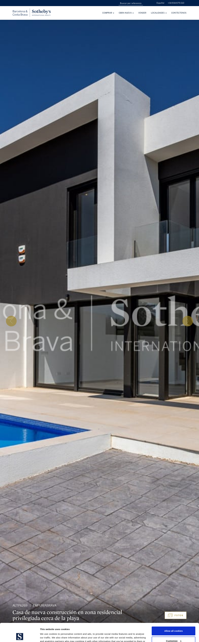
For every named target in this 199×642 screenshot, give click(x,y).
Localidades (159, 13)
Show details (47, 636)
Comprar (108, 13)
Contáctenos (178, 13)
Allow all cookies (173, 613)
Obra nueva (126, 13)
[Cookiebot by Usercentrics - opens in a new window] (19, 636)
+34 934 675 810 (176, 3)
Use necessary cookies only (173, 633)
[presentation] (11, 321)
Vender (142, 13)
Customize (173, 623)
